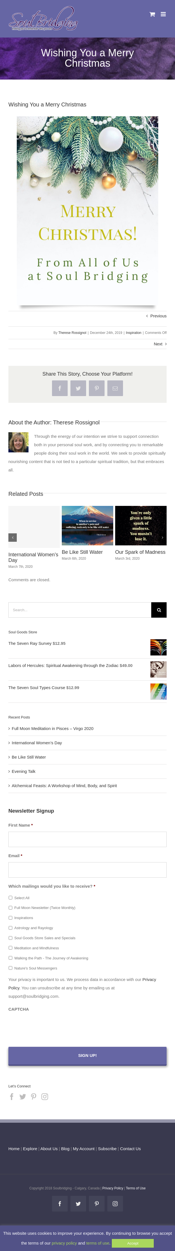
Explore (30, 1148)
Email (15, 855)
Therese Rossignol (72, 333)
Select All (21, 898)
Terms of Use (136, 1188)
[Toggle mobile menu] (164, 14)
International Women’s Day (33, 557)
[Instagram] (44, 1096)
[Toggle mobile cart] (152, 14)
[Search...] (79, 610)
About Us (49, 1148)
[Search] (159, 610)
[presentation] (50, 1027)
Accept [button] (132, 1243)
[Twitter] (22, 1096)
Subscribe (107, 1148)
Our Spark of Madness (140, 552)
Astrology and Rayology (33, 928)
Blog (65, 1148)
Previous (158, 315)
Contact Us (130, 1148)
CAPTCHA (18, 1009)
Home (14, 1148)
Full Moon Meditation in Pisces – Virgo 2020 (52, 728)
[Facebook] (11, 1096)
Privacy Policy (112, 1188)
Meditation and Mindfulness (36, 948)
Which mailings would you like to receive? (51, 886)
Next (158, 343)
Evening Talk (24, 771)
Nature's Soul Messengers (35, 968)
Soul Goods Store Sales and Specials (44, 938)
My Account (84, 1148)
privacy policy (64, 1243)
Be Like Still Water (82, 552)
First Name (20, 825)
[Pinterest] (33, 1096)
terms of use (97, 1243)
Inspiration (133, 333)
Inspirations (23, 918)
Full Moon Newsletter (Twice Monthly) (44, 908)
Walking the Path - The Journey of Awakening (51, 958)
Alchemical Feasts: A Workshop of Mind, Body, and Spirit (64, 785)
